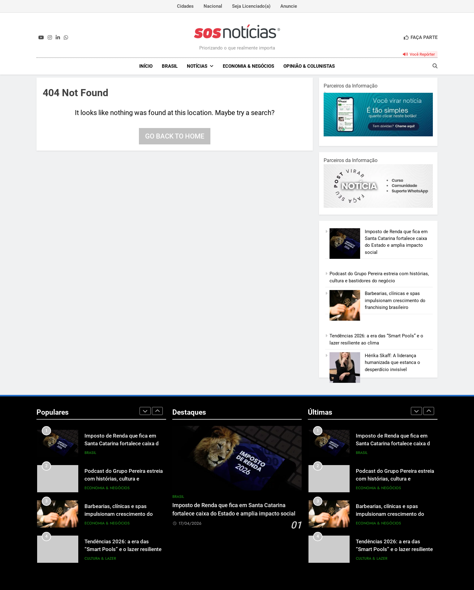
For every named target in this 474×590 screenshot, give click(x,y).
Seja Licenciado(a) (251, 6)
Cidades (185, 6)
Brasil (170, 66)
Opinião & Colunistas (309, 66)
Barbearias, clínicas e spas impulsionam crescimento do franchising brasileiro (395, 300)
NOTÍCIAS (197, 66)
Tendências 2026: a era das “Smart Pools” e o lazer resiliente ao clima (123, 549)
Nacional (213, 6)
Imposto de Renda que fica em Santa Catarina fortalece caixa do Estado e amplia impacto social (123, 443)
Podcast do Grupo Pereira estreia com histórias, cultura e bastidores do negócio (123, 479)
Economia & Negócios (248, 66)
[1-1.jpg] (378, 135)
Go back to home (174, 136)
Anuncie (288, 6)
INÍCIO (146, 66)
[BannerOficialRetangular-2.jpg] (378, 206)
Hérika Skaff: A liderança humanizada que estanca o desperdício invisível (392, 362)
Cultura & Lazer (100, 558)
